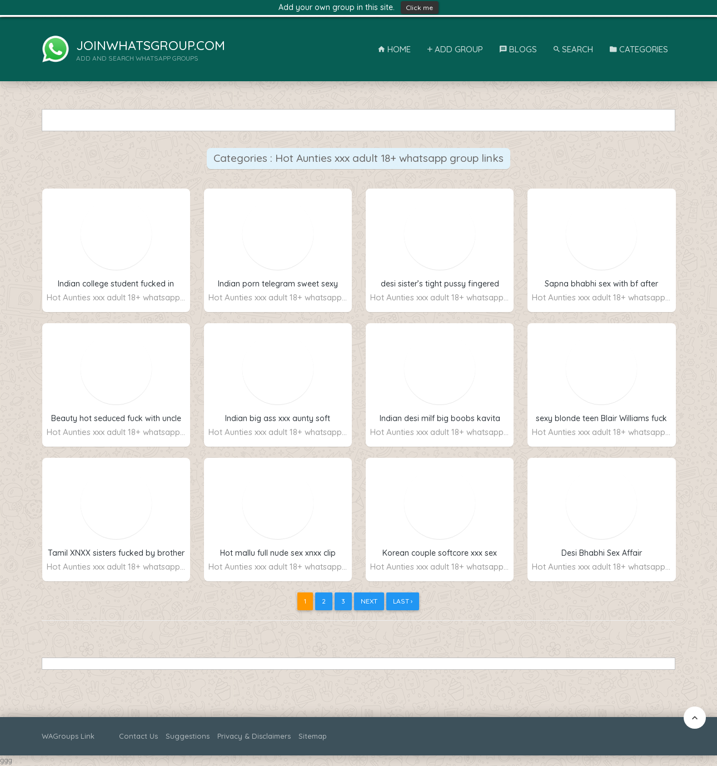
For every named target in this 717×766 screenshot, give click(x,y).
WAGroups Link (68, 736)
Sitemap (312, 736)
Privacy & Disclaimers (254, 736)
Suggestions (188, 736)
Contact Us (138, 736)
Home (394, 49)
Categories (639, 49)
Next (369, 601)
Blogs (518, 49)
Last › (402, 601)
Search (573, 49)
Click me (419, 7)
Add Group (455, 49)
